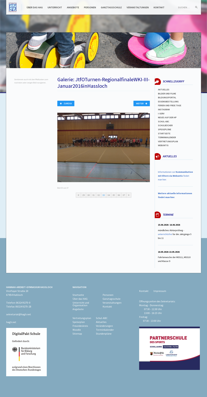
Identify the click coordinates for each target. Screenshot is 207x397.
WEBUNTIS (163, 145)
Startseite (164, 133)
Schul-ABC (101, 318)
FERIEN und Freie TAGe (169, 105)
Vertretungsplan (168, 141)
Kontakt (159, 7)
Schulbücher (165, 125)
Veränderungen (104, 325)
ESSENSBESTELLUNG (168, 101)
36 (119, 195)
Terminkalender (167, 137)
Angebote (73, 7)
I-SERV (161, 113)
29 (83, 195)
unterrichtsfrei (165, 234)
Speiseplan (79, 322)
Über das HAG (35, 7)
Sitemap (77, 333)
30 (88, 195)
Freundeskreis (80, 325)
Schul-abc (163, 121)
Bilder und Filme (167, 93)
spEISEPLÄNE (164, 129)
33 (103, 195)
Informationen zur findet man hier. (175, 175)
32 (98, 195)
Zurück (66, 103)
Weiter (141, 103)
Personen (90, 7)
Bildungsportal (167, 97)
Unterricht (55, 7)
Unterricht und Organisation (81, 304)
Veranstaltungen (138, 7)
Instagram (164, 109)
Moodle (77, 329)
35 (114, 195)
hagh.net (11, 322)
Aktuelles (163, 89)
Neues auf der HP (167, 117)
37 (124, 195)
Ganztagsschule (111, 7)
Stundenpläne (104, 333)
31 (93, 195)
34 (108, 195)
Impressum (159, 291)
